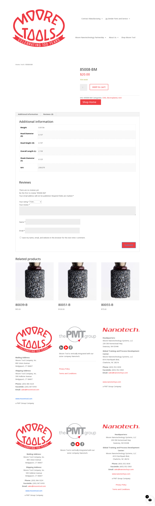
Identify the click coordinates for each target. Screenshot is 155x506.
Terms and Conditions (67, 373)
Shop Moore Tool (128, 37)
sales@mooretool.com (30, 389)
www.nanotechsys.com (112, 382)
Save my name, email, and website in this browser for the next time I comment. (53, 238)
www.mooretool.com (23, 398)
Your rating (24, 201)
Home (17, 64)
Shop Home (89, 102)
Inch (22, 64)
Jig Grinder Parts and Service (117, 18)
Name (22, 222)
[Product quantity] (83, 87)
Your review (24, 205)
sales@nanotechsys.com (118, 373)
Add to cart (99, 87)
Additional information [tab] (28, 114)
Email (22, 231)
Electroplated (112, 98)
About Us (112, 37)
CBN (104, 98)
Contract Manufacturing (91, 18)
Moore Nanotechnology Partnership (89, 37)
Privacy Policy (64, 369)
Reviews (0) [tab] (48, 114)
